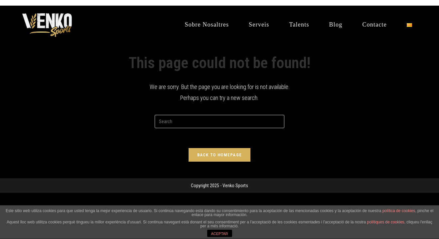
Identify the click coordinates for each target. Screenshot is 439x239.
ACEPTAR (219, 234)
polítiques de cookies (385, 222)
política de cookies (398, 210)
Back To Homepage (219, 154)
